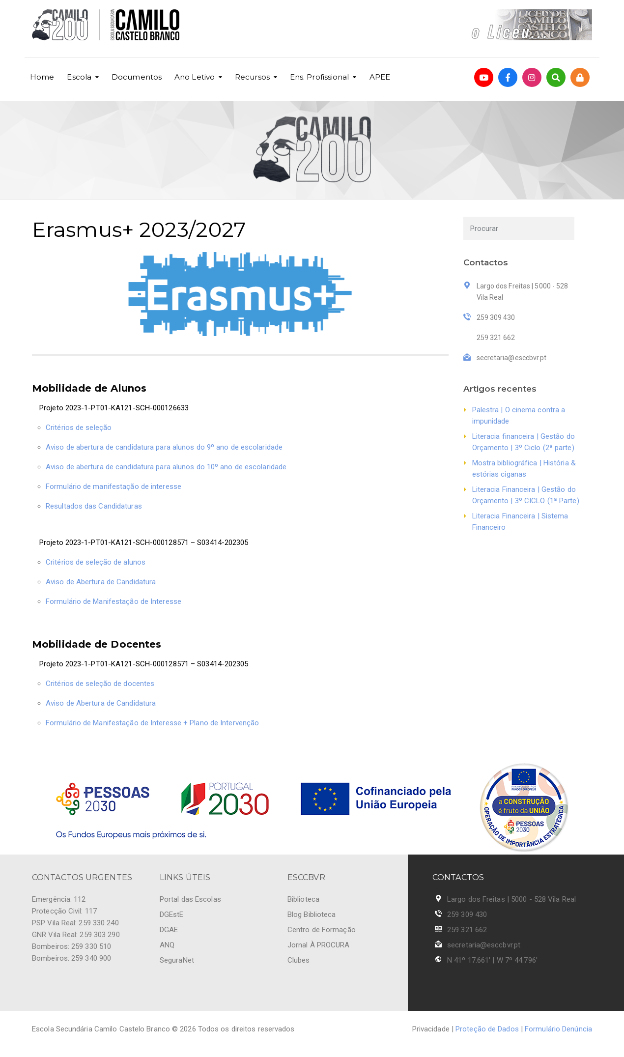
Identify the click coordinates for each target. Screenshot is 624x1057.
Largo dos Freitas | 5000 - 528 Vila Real (511, 899)
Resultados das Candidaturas (94, 506)
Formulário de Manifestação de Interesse (113, 601)
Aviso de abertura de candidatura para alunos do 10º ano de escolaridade (166, 466)
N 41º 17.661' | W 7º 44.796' (492, 960)
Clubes (298, 960)
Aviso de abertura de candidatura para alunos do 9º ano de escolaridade (164, 447)
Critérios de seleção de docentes (100, 683)
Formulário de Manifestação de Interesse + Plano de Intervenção (152, 722)
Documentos (137, 77)
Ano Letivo (194, 77)
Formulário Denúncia (558, 1029)
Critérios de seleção (79, 427)
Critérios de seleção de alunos (95, 562)
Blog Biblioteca (311, 914)
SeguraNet (177, 960)
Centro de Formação (321, 929)
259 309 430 (467, 914)
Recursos (252, 77)
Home (42, 77)
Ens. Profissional (319, 77)
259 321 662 (467, 929)
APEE (379, 77)
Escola (79, 77)
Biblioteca (303, 899)
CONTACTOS (458, 877)
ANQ (167, 945)
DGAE (169, 929)
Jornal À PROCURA (318, 945)
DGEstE (172, 914)
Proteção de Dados (487, 1029)
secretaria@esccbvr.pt (483, 945)
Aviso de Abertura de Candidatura (101, 581)
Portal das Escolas (190, 899)
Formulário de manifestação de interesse (113, 486)
